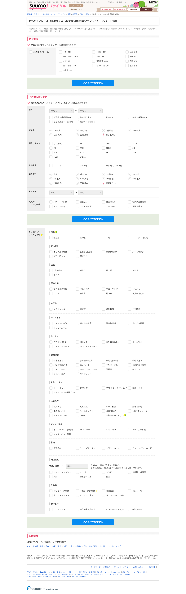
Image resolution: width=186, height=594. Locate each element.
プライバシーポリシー (121, 567)
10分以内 (136, 130)
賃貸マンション (62, 572)
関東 (39, 576)
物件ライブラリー (99, 574)
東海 (54, 576)
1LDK (134, 144)
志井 (112, 546)
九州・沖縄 (75, 576)
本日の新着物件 (60, 252)
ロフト (56, 293)
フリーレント (59, 509)
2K (55, 148)
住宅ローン (88, 574)
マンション (58, 166)
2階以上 (83, 202)
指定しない (111, 135)
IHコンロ (84, 342)
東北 (34, 576)
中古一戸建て (137, 572)
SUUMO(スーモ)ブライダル (47, 7)
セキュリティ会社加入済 (64, 392)
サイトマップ (95, 567)
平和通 (35, 546)
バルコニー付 (59, 369)
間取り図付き (59, 256)
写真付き (84, 256)
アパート (84, 166)
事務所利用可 (59, 411)
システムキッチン (61, 346)
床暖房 (83, 309)
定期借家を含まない (115, 415)
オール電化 (137, 342)
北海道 (29, 576)
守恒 (85, 546)
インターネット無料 (62, 434)
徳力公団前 (93, 546)
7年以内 (57, 179)
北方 (71, 546)
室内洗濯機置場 (139, 202)
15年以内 (110, 179)
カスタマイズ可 (60, 415)
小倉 (29, 546)
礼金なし (110, 117)
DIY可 (82, 415)
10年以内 (84, 179)
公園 (108, 477)
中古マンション (116, 572)
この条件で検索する (93, 83)
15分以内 (58, 135)
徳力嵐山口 (104, 546)
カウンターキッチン (88, 346)
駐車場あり (111, 202)
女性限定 (84, 406)
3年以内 (109, 174)
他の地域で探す (76, 9)
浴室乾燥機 (111, 323)
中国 (68, 576)
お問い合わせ (138, 567)
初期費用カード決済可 (63, 122)
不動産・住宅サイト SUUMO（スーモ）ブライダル (46, 14)
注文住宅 (44, 574)
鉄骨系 (83, 238)
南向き (56, 275)
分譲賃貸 (110, 491)
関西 (59, 576)
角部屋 (135, 270)
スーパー (84, 472)
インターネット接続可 (63, 430)
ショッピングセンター (63, 472)
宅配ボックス (112, 365)
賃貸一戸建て (83, 572)
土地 (144, 572)
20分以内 (84, 135)
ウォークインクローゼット (143, 449)
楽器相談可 (137, 406)
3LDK (82, 152)
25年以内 (58, 183)
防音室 (83, 293)
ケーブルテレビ (139, 430)
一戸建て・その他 (114, 166)
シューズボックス (87, 448)
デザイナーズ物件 (61, 491)
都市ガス (136, 369)
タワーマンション (61, 495)
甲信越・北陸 (47, 576)
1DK (108, 144)
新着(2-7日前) (86, 252)
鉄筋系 (56, 238)
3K (133, 148)
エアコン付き (59, 206)
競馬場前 (78, 546)
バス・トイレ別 (60, 202)
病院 (55, 477)
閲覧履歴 (120, 9)
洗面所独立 (137, 206)
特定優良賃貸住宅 (87, 509)
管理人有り (85, 388)
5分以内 (83, 130)
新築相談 (83, 576)
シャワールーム (60, 328)
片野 (59, 546)
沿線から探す (84, 14)
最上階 (109, 270)
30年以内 (84, 183)
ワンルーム (58, 144)
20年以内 (136, 179)
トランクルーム (113, 448)
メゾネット (137, 289)
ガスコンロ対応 (60, 342)
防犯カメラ (137, 388)
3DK (55, 152)
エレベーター (85, 365)
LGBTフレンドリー (140, 411)
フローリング (112, 289)
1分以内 (57, 130)
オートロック (112, 206)
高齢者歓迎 (111, 411)
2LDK (108, 148)
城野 (65, 546)
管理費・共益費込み (62, 117)
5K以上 (83, 157)
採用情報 (152, 567)
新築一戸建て (126, 572)
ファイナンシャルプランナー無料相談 (119, 574)
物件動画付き (112, 252)
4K (107, 152)
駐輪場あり (137, 360)
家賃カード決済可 (87, 122)
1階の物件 (58, 270)
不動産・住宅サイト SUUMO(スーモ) (38, 572)
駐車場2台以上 (86, 360)
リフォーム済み (86, 495)
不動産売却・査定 (66, 574)
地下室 (109, 293)
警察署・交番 (85, 477)
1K (81, 144)
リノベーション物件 (115, 495)
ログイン (146, 9)
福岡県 (75, 14)
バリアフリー (85, 374)
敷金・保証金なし (140, 117)
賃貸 (69, 14)
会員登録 (133, 9)
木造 (108, 238)
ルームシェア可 (86, 411)
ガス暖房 (136, 309)
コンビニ (110, 472)
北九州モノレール (41, 52)
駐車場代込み (85, 117)
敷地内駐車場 (112, 360)
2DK (82, 148)
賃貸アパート (73, 572)
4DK (134, 152)
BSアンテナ (85, 430)
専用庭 (109, 369)
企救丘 (118, 546)
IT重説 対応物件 (87, 491)
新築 (55, 174)
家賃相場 (92, 572)
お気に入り (107, 9)
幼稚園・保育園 (139, 472)
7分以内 (109, 130)
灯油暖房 (110, 309)
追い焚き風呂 (138, 323)
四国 (63, 576)
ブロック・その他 (140, 238)
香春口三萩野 (51, 546)
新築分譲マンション (103, 572)
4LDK (56, 157)
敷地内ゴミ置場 (139, 365)
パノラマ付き (138, 252)
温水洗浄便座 (85, 323)
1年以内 (83, 174)
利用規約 (107, 567)
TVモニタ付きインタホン (117, 388)
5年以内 (135, 174)
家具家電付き (138, 293)
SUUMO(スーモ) (153, 2)
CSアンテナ (111, 430)
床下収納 (57, 448)
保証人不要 (137, 491)
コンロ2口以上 (112, 342)
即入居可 (57, 406)
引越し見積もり (78, 574)
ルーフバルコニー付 (88, 369)
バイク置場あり (60, 365)
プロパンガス (59, 374)
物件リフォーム (54, 574)
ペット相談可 (85, 206)
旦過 (41, 546)
